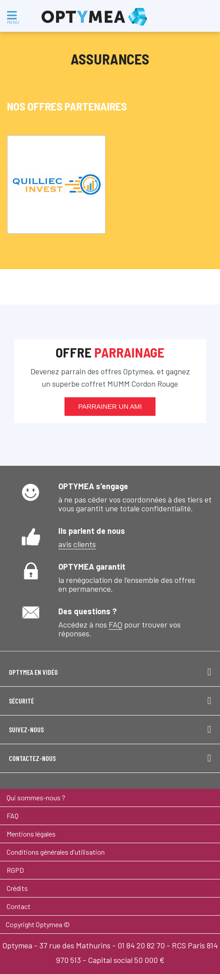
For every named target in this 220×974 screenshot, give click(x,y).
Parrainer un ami (110, 406)
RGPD (15, 870)
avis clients (77, 544)
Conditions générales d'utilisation (56, 852)
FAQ (115, 624)
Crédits (17, 888)
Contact (18, 906)
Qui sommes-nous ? (36, 797)
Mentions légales (31, 833)
